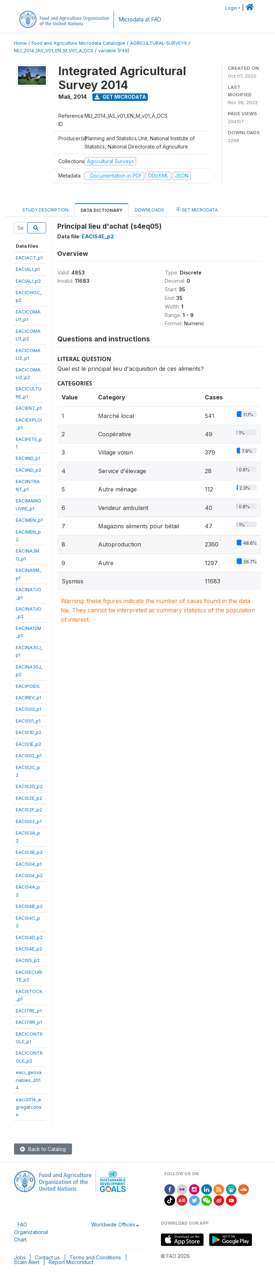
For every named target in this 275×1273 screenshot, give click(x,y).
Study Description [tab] (45, 210)
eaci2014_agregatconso (29, 1107)
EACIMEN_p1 (29, 520)
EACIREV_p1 (28, 697)
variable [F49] (113, 50)
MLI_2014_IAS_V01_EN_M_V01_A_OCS (53, 50)
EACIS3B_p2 (29, 852)
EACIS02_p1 (29, 755)
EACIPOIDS (28, 686)
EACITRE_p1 (29, 1011)
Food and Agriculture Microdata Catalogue (78, 43)
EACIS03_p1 (29, 821)
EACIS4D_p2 (29, 937)
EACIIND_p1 (28, 458)
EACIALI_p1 (28, 269)
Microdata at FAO (140, 19)
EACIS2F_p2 (29, 809)
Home (20, 43)
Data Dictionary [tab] (101, 210)
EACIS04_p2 (29, 875)
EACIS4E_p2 (29, 949)
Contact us (47, 1257)
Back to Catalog (43, 1149)
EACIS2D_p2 (29, 786)
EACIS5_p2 (28, 960)
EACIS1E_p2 (28, 744)
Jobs (20, 1257)
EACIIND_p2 (28, 470)
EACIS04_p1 (29, 864)
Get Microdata (120, 97)
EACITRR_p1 (29, 1022)
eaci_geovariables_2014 (29, 1079)
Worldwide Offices (113, 1224)
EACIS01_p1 (28, 721)
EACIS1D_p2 (29, 732)
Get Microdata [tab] (197, 210)
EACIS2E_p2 (29, 798)
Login (231, 8)
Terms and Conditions (95, 1257)
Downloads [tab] (149, 210)
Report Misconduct (71, 1262)
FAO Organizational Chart (31, 1232)
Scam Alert (26, 1262)
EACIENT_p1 (29, 408)
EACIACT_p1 (29, 258)
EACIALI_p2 (28, 281)
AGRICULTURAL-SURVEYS (158, 43)
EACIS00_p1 (28, 709)
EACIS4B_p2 (29, 906)
